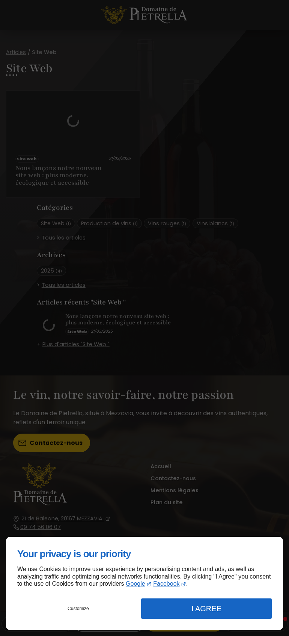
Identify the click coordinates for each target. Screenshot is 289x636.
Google (135, 583)
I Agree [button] (206, 608)
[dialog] (144, 583)
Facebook (166, 583)
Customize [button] (78, 608)
